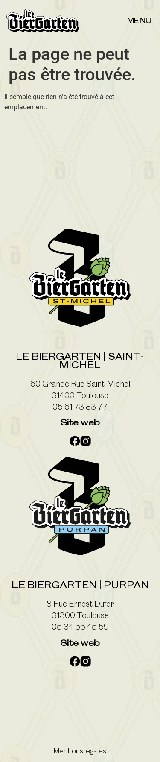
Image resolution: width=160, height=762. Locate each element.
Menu (139, 20)
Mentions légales (80, 751)
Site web (80, 422)
